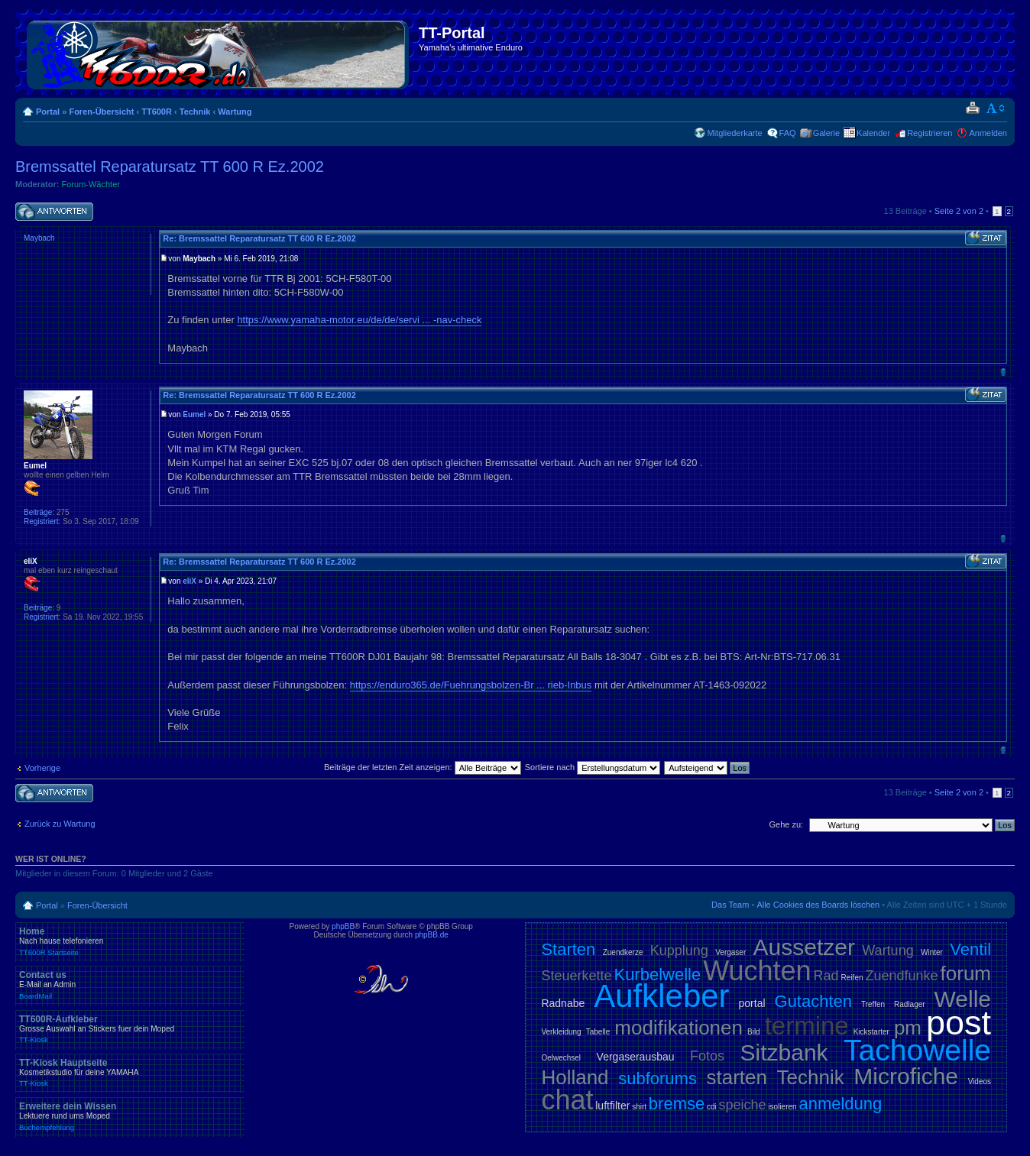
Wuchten (757, 970)
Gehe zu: (786, 824)
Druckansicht (972, 108)
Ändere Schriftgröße (996, 108)
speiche (742, 1104)
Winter (932, 952)
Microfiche (905, 1076)
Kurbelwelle (657, 974)
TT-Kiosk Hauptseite (130, 1072)
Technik (195, 111)
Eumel (194, 414)
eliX (189, 581)
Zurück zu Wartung (60, 823)
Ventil (970, 949)
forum (966, 973)
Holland (574, 1077)
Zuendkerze (623, 952)
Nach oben (1003, 372)
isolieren (782, 1107)
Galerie (826, 133)
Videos (979, 1081)
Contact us (130, 985)
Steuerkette (576, 975)
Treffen (873, 1004)
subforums (657, 1078)
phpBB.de (432, 935)
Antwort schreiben (54, 212)
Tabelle (598, 1032)
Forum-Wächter (91, 184)
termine (807, 1026)
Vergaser (730, 952)
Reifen (852, 977)
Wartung (234, 111)
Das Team (730, 904)
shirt (639, 1107)
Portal (48, 111)
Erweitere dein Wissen (130, 1116)
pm (907, 1027)
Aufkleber (661, 996)
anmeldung (840, 1103)
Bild (753, 1032)
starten (736, 1077)
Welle (962, 999)
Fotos (707, 1056)
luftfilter (612, 1105)
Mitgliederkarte (734, 133)
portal (752, 1003)
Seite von (958, 210)
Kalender (873, 133)
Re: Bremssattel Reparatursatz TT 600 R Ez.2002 (259, 238)
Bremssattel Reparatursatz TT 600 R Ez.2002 (169, 166)
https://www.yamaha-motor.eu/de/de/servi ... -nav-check (359, 319)
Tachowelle (917, 1050)
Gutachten (814, 1001)
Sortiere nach (592, 767)
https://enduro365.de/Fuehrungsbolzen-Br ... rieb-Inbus (471, 685)
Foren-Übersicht (101, 111)
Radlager (909, 1004)
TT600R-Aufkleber (130, 1029)
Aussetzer (804, 947)
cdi (712, 1107)
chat (567, 1100)
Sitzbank (784, 1052)
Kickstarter (871, 1032)
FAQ (787, 133)
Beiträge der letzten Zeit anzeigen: (422, 767)
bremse (676, 1103)
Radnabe (563, 1003)
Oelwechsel (561, 1058)
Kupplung (679, 950)
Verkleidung (561, 1032)
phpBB (343, 926)
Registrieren (929, 133)
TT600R (156, 111)
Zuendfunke (901, 975)
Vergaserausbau (636, 1057)
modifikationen (678, 1027)
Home (130, 941)
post (958, 1022)
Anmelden (988, 133)
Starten (568, 949)
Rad (826, 975)
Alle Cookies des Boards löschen (817, 904)
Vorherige (42, 767)
